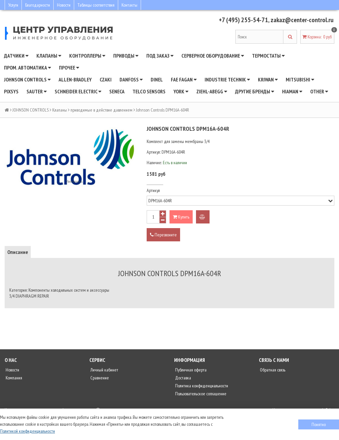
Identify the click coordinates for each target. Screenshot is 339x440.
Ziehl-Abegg (211, 91)
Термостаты (268, 56)
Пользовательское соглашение (200, 394)
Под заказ (159, 56)
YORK (180, 91)
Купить (181, 217)
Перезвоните (163, 235)
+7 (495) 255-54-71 (243, 20)
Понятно (319, 424)
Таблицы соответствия (96, 5)
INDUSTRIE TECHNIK (227, 79)
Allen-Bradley (75, 79)
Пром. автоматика (27, 67)
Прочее (69, 67)
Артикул (153, 190)
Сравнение (99, 378)
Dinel (157, 79)
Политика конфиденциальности (201, 386)
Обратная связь (272, 370)
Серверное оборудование (212, 56)
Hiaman (292, 91)
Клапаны (48, 56)
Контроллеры (87, 56)
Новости (64, 5)
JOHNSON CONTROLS (27, 79)
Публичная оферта (190, 370)
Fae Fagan (184, 79)
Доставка (182, 378)
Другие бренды (254, 91)
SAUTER (36, 91)
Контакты (129, 5)
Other (319, 91)
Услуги (13, 5)
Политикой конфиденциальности (27, 431)
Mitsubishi (300, 79)
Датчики (16, 56)
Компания (13, 378)
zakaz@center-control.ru (301, 20)
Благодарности (37, 5)
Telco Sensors (149, 91)
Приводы (125, 56)
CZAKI (106, 79)
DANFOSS (131, 79)
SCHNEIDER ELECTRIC (78, 91)
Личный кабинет (103, 370)
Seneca (116, 91)
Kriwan (268, 79)
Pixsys (11, 91)
